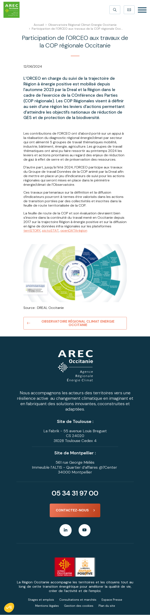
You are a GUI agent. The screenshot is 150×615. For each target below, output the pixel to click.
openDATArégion (73, 230)
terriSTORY (32, 230)
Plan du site (107, 606)
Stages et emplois (41, 600)
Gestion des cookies (78, 606)
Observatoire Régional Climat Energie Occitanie (78, 323)
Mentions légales (47, 606)
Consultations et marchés (77, 600)
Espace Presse (112, 600)
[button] (9, 607)
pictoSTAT (50, 230)
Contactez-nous (72, 510)
